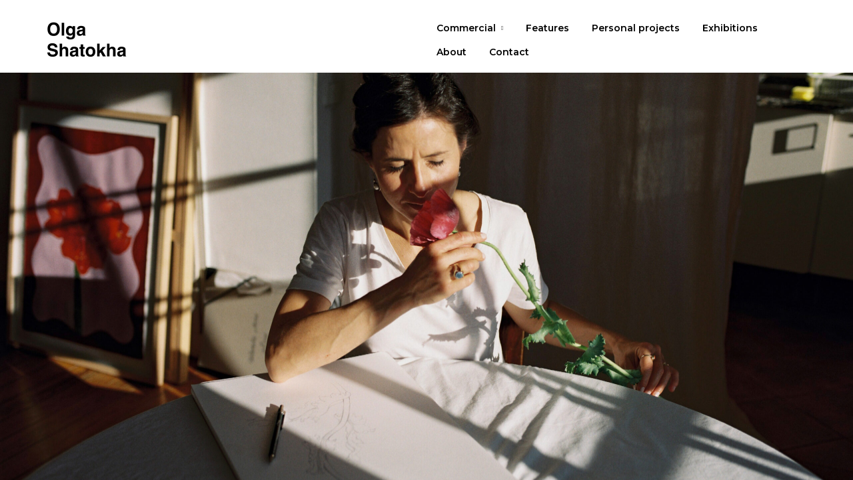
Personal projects (636, 28)
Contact (509, 52)
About (451, 52)
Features (547, 28)
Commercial (466, 28)
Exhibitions (730, 28)
